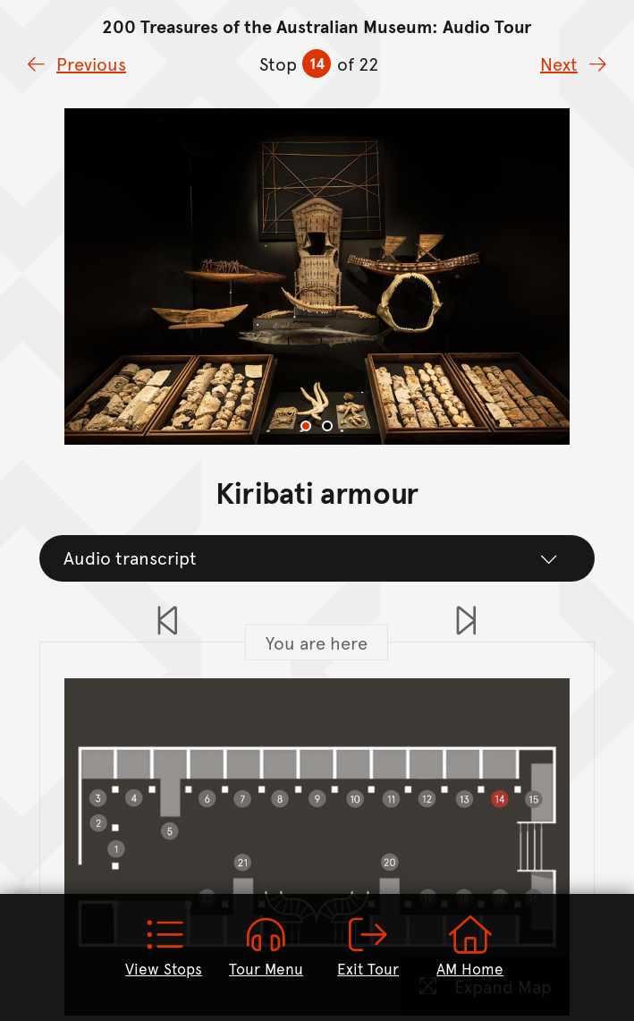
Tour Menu (266, 947)
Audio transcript (311, 557)
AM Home (469, 947)
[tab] (306, 426)
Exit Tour (368, 947)
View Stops (163, 947)
